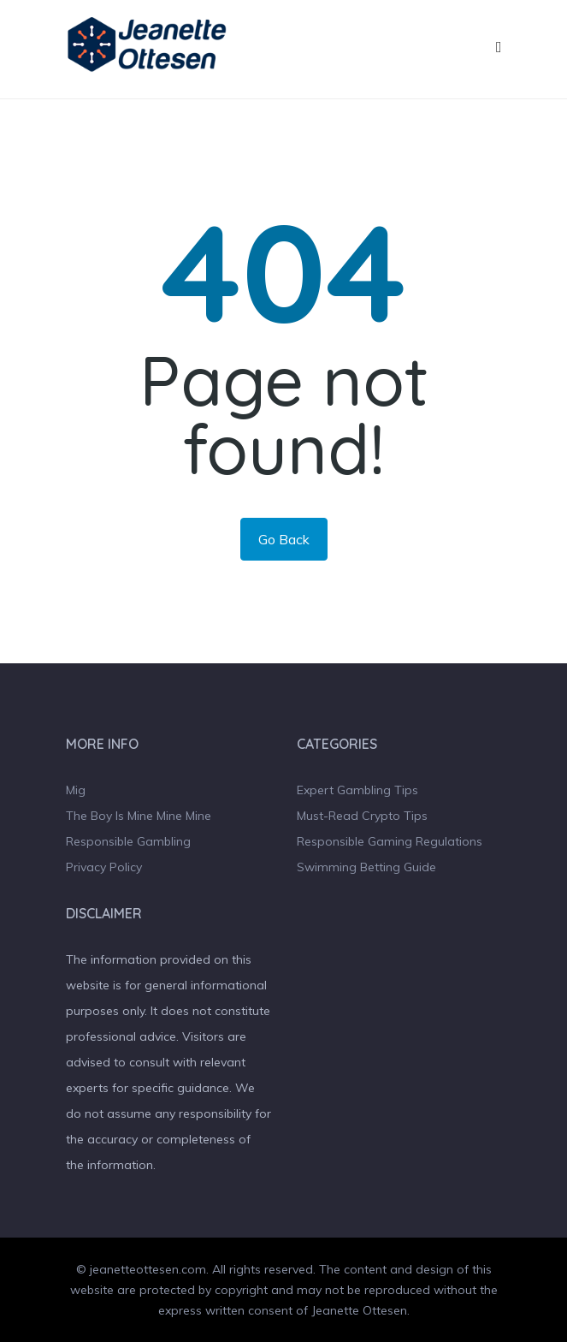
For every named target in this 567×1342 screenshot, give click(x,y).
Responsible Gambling (128, 841)
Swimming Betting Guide (366, 867)
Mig (76, 790)
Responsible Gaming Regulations (389, 841)
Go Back (284, 539)
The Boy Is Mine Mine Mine (138, 815)
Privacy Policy (104, 867)
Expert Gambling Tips (357, 790)
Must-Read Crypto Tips (362, 815)
